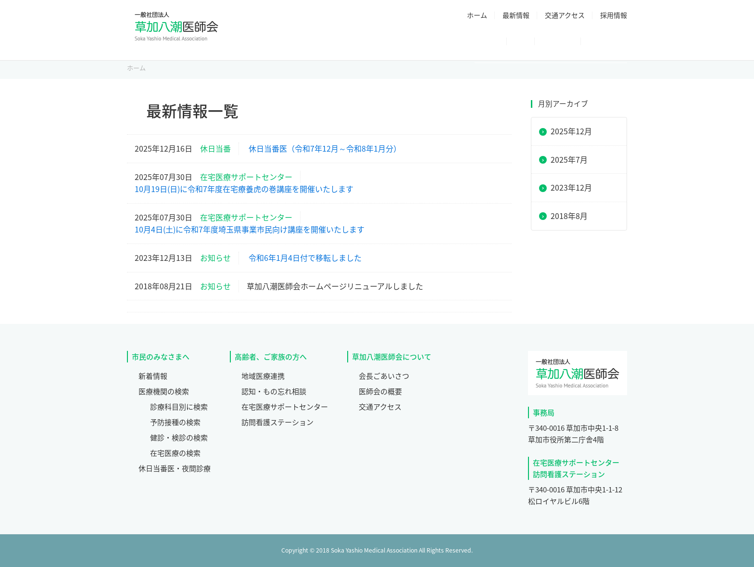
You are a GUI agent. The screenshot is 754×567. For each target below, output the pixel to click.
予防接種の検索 (175, 422)
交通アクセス (565, 15)
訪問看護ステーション (277, 422)
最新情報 (516, 15)
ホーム (477, 15)
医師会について (319, 42)
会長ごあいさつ (384, 376)
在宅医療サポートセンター (284, 406)
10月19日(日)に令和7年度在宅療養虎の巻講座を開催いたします (244, 188)
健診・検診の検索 (179, 437)
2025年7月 (569, 159)
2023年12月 (571, 187)
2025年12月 (571, 131)
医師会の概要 (380, 391)
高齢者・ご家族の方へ (577, 42)
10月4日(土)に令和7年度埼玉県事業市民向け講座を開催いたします (249, 229)
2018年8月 (569, 215)
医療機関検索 (392, 42)
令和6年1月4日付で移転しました (305, 257)
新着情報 (152, 376)
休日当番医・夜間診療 (477, 42)
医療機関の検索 (163, 391)
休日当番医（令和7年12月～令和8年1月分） (325, 148)
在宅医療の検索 (175, 453)
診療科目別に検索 (179, 406)
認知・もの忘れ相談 (273, 391)
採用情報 (613, 15)
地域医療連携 (263, 376)
